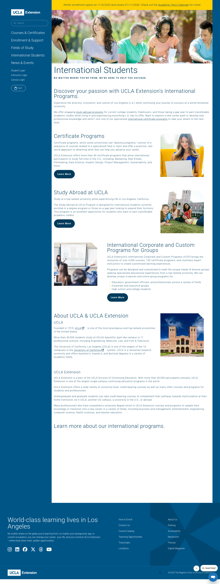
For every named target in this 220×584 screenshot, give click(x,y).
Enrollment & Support (27, 40)
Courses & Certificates (28, 33)
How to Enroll (125, 530)
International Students (28, 55)
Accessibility (174, 542)
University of (97, 361)
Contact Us (124, 536)
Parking (172, 536)
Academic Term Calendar (174, 4)
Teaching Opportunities (130, 548)
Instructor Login (19, 75)
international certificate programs (179, 123)
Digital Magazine (176, 559)
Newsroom (173, 548)
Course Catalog (126, 542)
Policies (172, 553)
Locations (124, 559)
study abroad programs (96, 116)
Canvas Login (18, 79)
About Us (172, 530)
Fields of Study (22, 48)
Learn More (71, 181)
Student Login (18, 70)
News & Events (22, 63)
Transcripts (124, 553)
